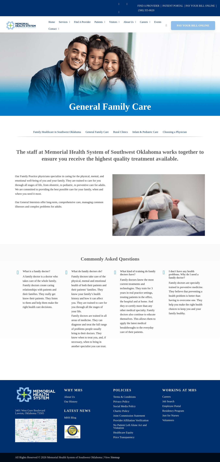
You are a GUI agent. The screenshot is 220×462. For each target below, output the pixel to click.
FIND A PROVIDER (148, 5)
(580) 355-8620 (146, 10)
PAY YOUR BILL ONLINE (200, 5)
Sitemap (115, 457)
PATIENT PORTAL (173, 5)
